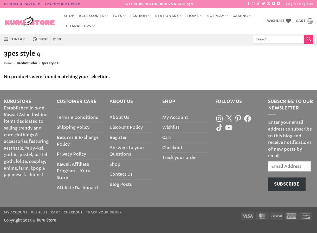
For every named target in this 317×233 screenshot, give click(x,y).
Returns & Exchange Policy (78, 141)
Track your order (62, 4)
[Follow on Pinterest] (273, 4)
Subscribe (286, 184)
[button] (299, 4)
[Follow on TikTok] (258, 4)
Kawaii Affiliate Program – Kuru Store (73, 171)
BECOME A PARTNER (22, 4)
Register (118, 137)
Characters (80, 25)
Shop (69, 16)
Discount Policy (126, 127)
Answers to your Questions (126, 151)
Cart (166, 137)
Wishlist (170, 127)
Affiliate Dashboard (77, 187)
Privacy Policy (71, 154)
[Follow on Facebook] (248, 4)
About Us (119, 117)
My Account (175, 117)
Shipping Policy (73, 127)
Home (194, 15)
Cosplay (217, 15)
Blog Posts (120, 184)
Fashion (140, 15)
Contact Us (121, 174)
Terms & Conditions (77, 117)
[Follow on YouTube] (278, 4)
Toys (118, 15)
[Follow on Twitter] (263, 4)
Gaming (241, 15)
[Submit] (308, 39)
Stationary (169, 15)
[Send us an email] (268, 4)
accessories (93, 15)
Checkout (172, 147)
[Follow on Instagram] (253, 4)
